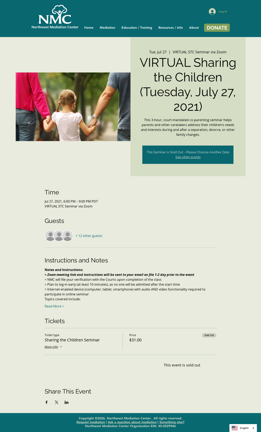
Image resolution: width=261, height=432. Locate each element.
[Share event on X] (57, 402)
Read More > (54, 306)
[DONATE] (217, 28)
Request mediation (90, 422)
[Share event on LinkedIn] (67, 402)
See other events (188, 157)
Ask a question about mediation (132, 422)
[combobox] (243, 428)
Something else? (171, 422)
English (240, 428)
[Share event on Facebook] (47, 402)
